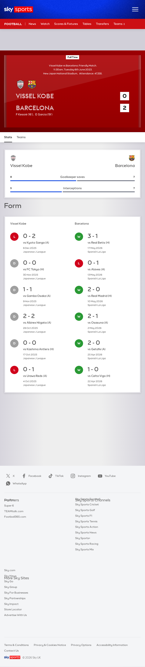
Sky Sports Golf (85, 528)
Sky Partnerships (14, 612)
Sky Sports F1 (83, 534)
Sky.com (9, 584)
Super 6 (9, 511)
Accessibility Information (112, 645)
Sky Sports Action (86, 545)
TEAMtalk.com (13, 517)
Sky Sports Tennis (86, 539)
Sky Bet (9, 506)
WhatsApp (15, 483)
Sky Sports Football (87, 517)
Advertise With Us (15, 628)
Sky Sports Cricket (87, 522)
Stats (8, 137)
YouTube (106, 475)
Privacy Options (81, 645)
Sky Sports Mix (84, 567)
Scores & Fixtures (66, 23)
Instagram (80, 475)
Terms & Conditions (16, 645)
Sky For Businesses (16, 606)
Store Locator (13, 623)
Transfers (102, 23)
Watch (45, 23)
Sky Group (10, 600)
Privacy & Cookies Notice (50, 645)
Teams (119, 24)
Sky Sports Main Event (89, 506)
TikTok (55, 475)
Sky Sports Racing (86, 562)
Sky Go (8, 595)
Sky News (10, 589)
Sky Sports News (85, 551)
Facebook (30, 475)
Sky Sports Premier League (92, 511)
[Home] (18, 9)
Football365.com (15, 522)
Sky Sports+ (82, 556)
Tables (87, 23)
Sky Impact (11, 617)
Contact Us (11, 650)
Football (13, 23)
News (32, 23)
